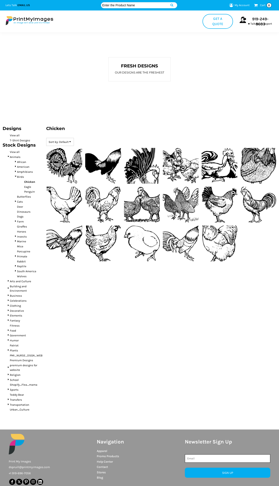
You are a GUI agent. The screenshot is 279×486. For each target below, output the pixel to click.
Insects (22, 236)
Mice (20, 246)
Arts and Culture (20, 281)
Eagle (27, 186)
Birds (20, 176)
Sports (14, 389)
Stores (101, 472)
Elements (16, 315)
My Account (239, 5)
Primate (22, 256)
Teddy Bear (17, 394)
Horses (21, 231)
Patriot (14, 345)
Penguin (29, 191)
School (14, 380)
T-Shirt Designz (20, 140)
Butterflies (24, 196)
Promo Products (108, 456)
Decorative (17, 310)
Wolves (22, 276)
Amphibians (25, 171)
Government (18, 335)
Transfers (16, 399)
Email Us (23, 5)
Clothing (15, 305)
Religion (15, 374)
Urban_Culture (19, 409)
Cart (266, 5)
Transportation (19, 404)
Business (16, 295)
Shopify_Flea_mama (23, 384)
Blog (100, 477)
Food (13, 330)
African (21, 162)
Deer (20, 206)
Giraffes (22, 226)
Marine (21, 241)
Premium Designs (21, 360)
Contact (102, 467)
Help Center (105, 462)
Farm (20, 221)
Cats (20, 201)
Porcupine (23, 251)
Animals (15, 157)
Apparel (102, 451)
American (23, 166)
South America (26, 271)
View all (15, 135)
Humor (14, 340)
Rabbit (21, 261)
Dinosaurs (24, 211)
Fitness (15, 325)
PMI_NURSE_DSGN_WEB (26, 355)
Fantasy (15, 320)
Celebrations (18, 300)
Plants (14, 350)
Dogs (20, 216)
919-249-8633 (260, 21)
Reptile (21, 266)
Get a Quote (217, 21)
